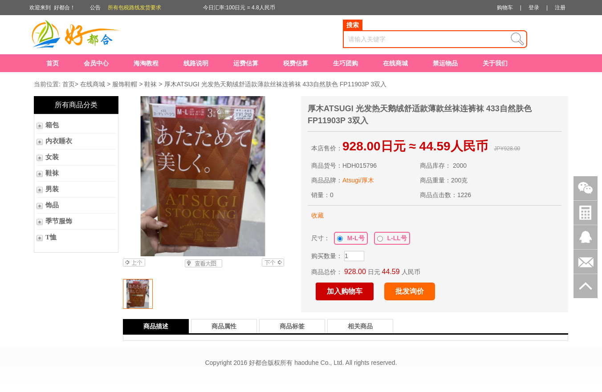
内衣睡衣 (58, 141)
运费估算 (245, 63)
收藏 (317, 215)
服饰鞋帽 (124, 84)
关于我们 (495, 63)
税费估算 (295, 63)
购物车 (505, 7)
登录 (534, 7)
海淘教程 (146, 63)
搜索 (352, 24)
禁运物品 (445, 63)
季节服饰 (58, 221)
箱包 (52, 125)
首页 (52, 63)
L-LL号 (392, 238)
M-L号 (351, 238)
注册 (560, 7)
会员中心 (96, 63)
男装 (52, 189)
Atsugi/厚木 (358, 180)
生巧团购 (345, 63)
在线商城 (395, 63)
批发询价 (409, 291)
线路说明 (195, 63)
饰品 (52, 205)
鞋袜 (150, 84)
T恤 (51, 237)
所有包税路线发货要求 (134, 7)
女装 (52, 157)
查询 (517, 39)
